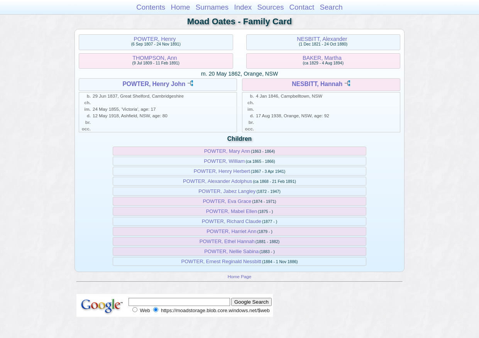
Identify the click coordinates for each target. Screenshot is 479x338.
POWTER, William (224, 161)
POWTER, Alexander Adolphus (217, 181)
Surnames (212, 7)
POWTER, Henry (155, 39)
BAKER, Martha (322, 58)
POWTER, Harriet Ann (231, 231)
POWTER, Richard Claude (231, 221)
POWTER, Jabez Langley (227, 191)
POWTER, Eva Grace (227, 201)
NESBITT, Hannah (317, 84)
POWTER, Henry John (153, 84)
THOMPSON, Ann (154, 58)
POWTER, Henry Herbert (222, 171)
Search (331, 7)
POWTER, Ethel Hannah (227, 241)
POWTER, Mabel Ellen (231, 211)
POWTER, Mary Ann (227, 151)
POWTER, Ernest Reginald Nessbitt (221, 261)
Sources (270, 7)
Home (180, 7)
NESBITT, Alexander (322, 39)
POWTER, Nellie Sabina (231, 251)
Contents (150, 7)
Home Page (240, 276)
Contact (302, 7)
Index (243, 7)
